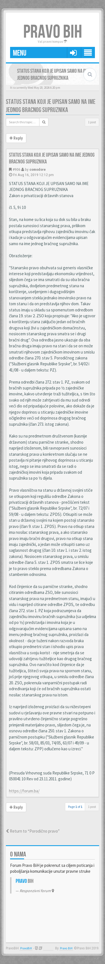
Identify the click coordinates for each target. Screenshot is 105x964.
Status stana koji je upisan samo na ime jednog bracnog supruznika (50, 106)
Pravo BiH (66, 948)
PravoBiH (26, 948)
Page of (75, 807)
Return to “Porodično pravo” (33, 831)
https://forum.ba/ (24, 791)
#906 (16, 169)
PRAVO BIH (52, 32)
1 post (92, 122)
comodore (37, 169)
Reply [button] (16, 138)
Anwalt (48, 948)
